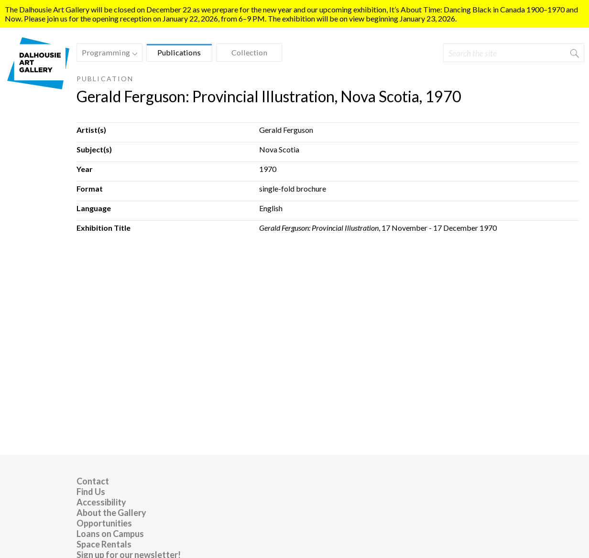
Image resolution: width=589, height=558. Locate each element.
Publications (179, 52)
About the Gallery (111, 512)
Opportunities (104, 523)
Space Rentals (103, 544)
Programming (107, 54)
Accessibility (101, 502)
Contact (92, 481)
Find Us (90, 491)
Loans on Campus (110, 533)
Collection (249, 52)
